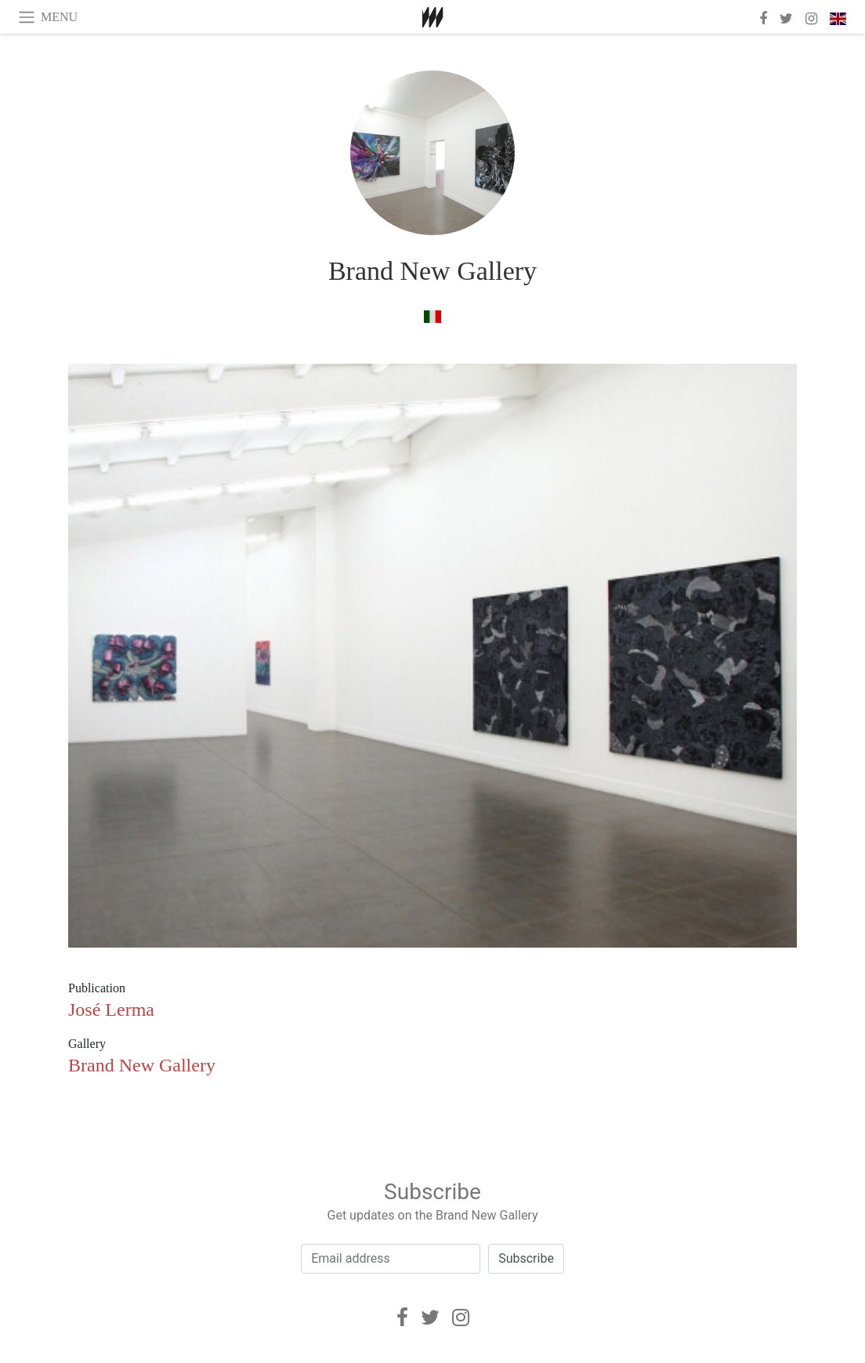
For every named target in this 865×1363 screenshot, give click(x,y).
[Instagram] (461, 1317)
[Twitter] (430, 1317)
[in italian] (432, 316)
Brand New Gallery (432, 270)
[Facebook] (402, 1317)
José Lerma (111, 1009)
